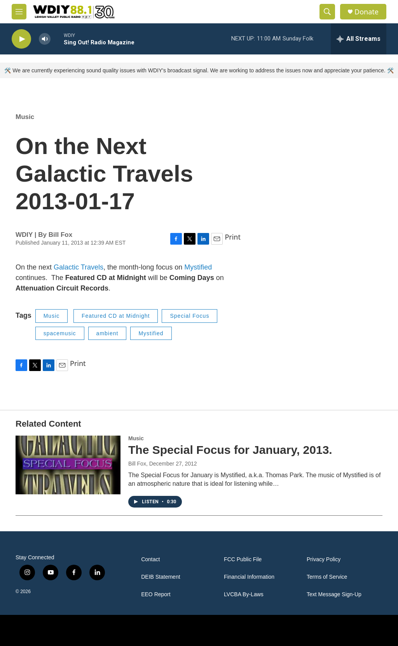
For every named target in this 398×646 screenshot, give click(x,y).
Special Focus (189, 316)
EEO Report (155, 594)
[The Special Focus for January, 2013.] (68, 465)
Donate (366, 12)
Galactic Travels (78, 267)
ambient (107, 333)
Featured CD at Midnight (116, 316)
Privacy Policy (323, 559)
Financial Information (249, 577)
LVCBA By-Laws (244, 594)
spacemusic (60, 333)
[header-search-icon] (327, 11)
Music (25, 117)
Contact (150, 559)
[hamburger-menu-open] (19, 11)
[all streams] (358, 38)
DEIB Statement (160, 577)
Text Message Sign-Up (334, 594)
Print (233, 237)
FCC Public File (243, 559)
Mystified (198, 267)
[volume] (44, 39)
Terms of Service (327, 577)
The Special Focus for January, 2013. (230, 449)
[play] (21, 39)
